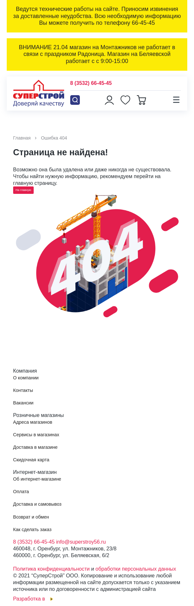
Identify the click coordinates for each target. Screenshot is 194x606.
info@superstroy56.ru (81, 542)
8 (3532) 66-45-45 (91, 83)
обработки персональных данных (136, 569)
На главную (23, 190)
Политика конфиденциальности (51, 569)
